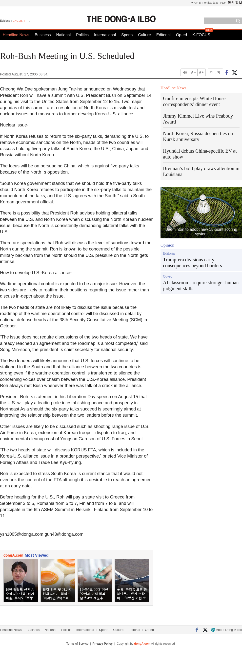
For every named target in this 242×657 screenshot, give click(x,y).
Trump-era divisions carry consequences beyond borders (192, 262)
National (63, 35)
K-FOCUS (201, 35)
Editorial (163, 35)
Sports (127, 35)
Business (43, 35)
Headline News (16, 35)
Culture (144, 35)
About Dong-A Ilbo (226, 630)
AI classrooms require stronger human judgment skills (201, 285)
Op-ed (181, 35)
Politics (82, 35)
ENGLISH (19, 20)
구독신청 (196, 2)
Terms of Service (77, 643)
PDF (223, 2)
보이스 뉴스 (211, 2)
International (105, 35)
